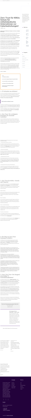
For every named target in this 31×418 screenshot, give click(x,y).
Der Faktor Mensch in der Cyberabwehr (27, 34)
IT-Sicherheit (8, 242)
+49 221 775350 (5, 408)
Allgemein (23, 56)
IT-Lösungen (23, 61)
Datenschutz (11, 415)
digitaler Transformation (13, 279)
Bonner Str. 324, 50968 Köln (6, 0)
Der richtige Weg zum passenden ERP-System (27, 42)
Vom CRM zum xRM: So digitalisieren (27, 31)
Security (1, 154)
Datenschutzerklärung (22, 385)
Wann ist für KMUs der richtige (27, 38)
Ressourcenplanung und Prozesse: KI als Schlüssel (28, 46)
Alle (22, 54)
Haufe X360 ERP (13, 386)
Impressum (21, 386)
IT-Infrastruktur (9, 215)
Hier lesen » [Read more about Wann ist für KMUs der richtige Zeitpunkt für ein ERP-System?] (1, 374)
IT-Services (23, 63)
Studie (18, 52)
